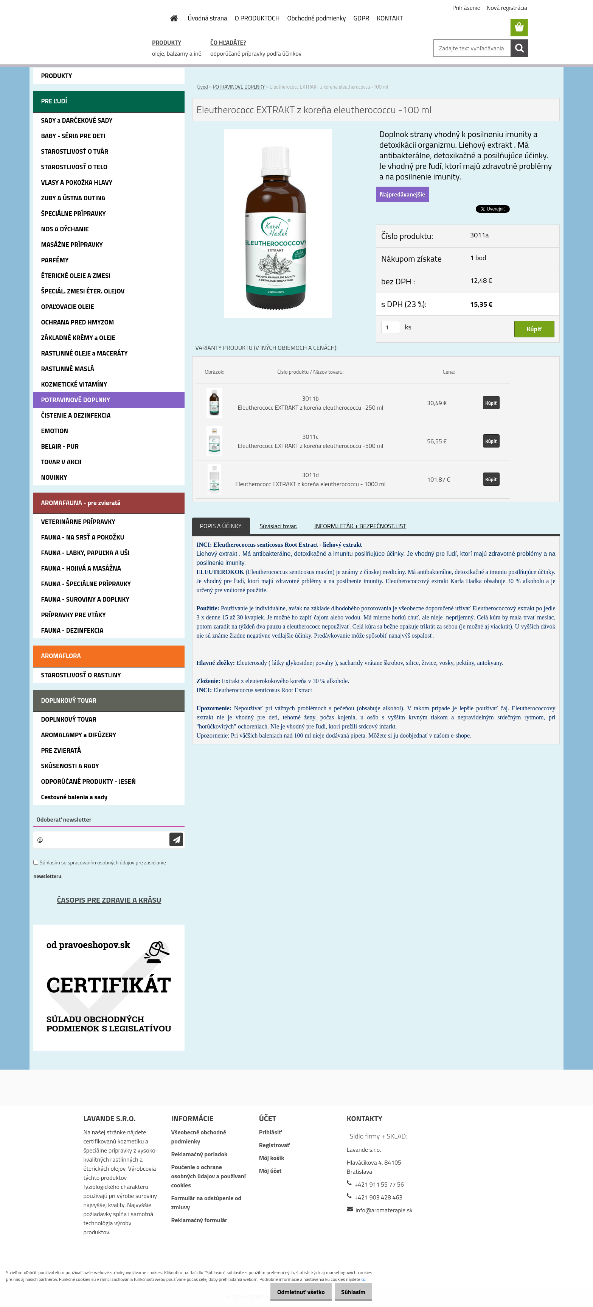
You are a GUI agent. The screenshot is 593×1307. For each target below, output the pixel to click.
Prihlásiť (270, 1132)
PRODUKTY (166, 42)
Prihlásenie (466, 7)
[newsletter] (176, 839)
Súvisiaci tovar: (278, 525)
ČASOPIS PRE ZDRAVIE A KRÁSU (109, 900)
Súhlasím (350, 1291)
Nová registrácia (507, 7)
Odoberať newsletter (63, 819)
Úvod (202, 86)
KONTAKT (390, 18)
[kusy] (390, 327)
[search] (519, 48)
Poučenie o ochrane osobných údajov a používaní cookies (208, 1176)
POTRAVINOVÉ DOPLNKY (239, 86)
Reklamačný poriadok (199, 1154)
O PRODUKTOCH (257, 18)
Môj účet (270, 1170)
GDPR (361, 18)
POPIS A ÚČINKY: (221, 525)
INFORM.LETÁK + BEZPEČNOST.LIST (360, 525)
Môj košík (271, 1157)
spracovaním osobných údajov (101, 862)
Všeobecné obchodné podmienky (199, 1137)
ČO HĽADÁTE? (228, 42)
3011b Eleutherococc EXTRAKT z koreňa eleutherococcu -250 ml (310, 403)
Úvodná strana (207, 18)
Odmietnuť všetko (293, 1291)
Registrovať (274, 1144)
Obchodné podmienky (316, 18)
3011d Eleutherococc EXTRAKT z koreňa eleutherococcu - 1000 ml (310, 479)
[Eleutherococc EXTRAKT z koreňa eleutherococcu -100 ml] (278, 133)
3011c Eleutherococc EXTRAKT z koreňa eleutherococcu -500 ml (310, 441)
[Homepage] (169, 18)
